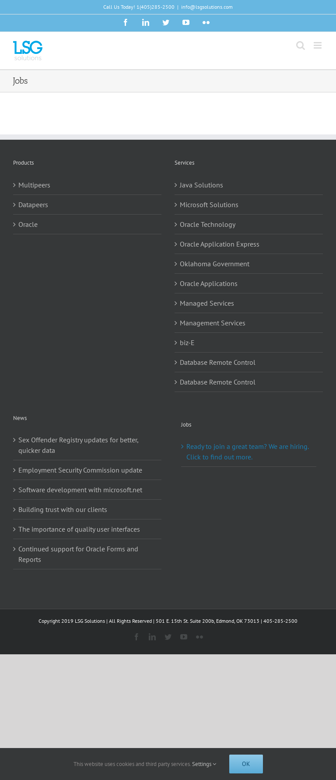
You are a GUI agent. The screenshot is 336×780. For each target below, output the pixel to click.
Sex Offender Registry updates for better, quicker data (78, 445)
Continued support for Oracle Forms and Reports (78, 554)
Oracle (28, 224)
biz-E (187, 342)
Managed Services (207, 303)
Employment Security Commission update (80, 470)
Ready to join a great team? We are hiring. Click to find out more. (247, 451)
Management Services (212, 322)
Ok (246, 764)
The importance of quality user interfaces (79, 529)
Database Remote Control (218, 362)
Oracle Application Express (219, 244)
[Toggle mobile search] (300, 45)
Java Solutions (201, 184)
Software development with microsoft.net (80, 489)
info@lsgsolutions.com (207, 7)
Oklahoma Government (214, 263)
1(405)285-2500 (155, 7)
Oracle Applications (209, 283)
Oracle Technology (207, 224)
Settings (204, 764)
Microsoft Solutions (209, 204)
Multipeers (34, 184)
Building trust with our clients (62, 509)
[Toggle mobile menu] (318, 45)
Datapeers (33, 204)
